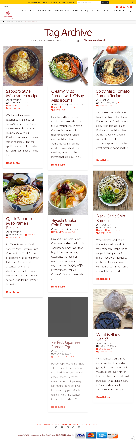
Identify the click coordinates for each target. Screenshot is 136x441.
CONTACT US (60, 435)
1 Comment (58, 110)
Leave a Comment (106, 105)
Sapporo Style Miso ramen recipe (22, 93)
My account (92, 424)
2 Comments (13, 108)
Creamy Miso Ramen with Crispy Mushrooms (67, 96)
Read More (13, 162)
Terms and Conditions (73, 424)
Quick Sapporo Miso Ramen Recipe (19, 223)
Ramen (10, 105)
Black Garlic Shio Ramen (110, 218)
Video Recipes (22, 105)
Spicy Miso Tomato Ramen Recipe (113, 93)
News (40, 424)
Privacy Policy (51, 424)
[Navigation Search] (129, 11)
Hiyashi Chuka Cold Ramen (63, 222)
